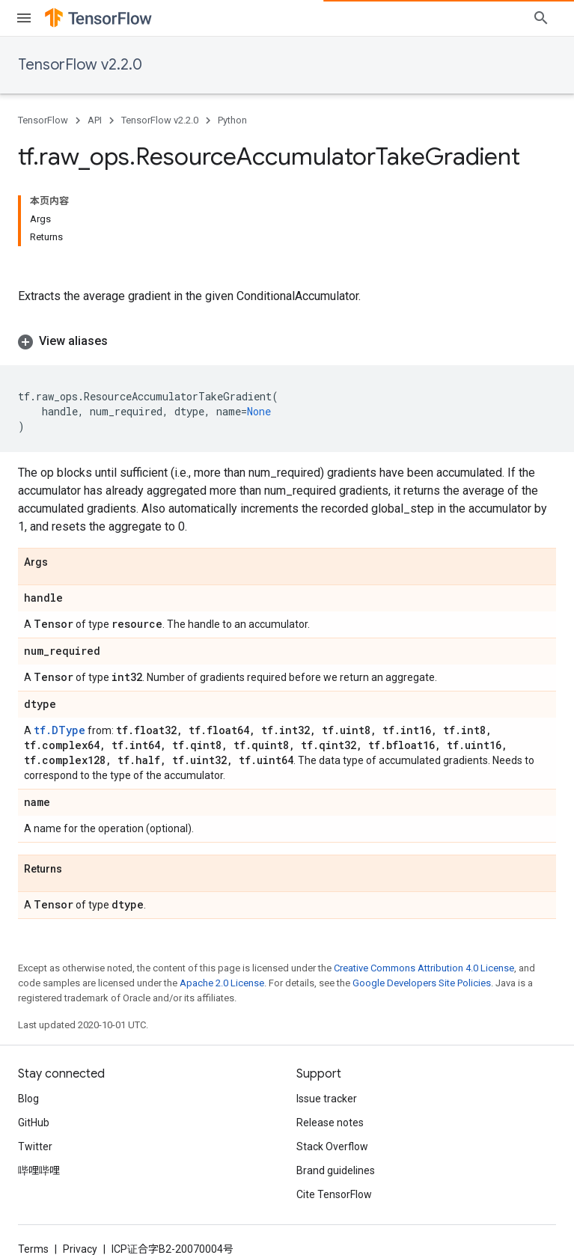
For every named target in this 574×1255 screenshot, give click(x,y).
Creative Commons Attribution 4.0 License (424, 968)
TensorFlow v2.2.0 (80, 64)
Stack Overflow (332, 1146)
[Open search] (541, 18)
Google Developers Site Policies (421, 983)
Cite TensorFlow (334, 1194)
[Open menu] (24, 18)
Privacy (80, 1249)
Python (232, 120)
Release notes (330, 1123)
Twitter (35, 1146)
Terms (33, 1249)
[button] (287, 341)
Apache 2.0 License (222, 983)
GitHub (33, 1123)
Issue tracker (326, 1099)
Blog (28, 1099)
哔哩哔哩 (39, 1170)
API (95, 120)
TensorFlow (43, 120)
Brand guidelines (335, 1170)
